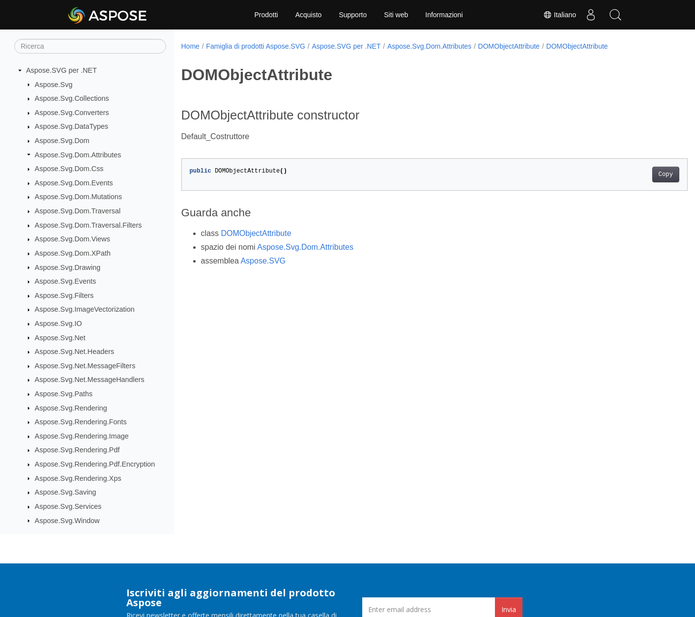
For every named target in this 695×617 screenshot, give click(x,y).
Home (190, 46)
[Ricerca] (90, 46)
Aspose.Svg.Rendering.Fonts (81, 422)
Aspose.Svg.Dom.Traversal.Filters (88, 225)
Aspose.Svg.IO (58, 323)
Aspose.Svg (54, 84)
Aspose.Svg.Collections (72, 98)
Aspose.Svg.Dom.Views (72, 239)
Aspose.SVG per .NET (61, 70)
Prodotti (266, 15)
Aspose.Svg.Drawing (68, 267)
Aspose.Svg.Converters (72, 113)
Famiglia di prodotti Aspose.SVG (255, 46)
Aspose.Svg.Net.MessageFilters (85, 366)
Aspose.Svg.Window (67, 521)
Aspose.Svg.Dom (62, 141)
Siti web (396, 15)
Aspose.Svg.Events (65, 281)
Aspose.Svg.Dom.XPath (73, 253)
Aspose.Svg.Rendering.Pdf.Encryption (95, 464)
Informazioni (444, 15)
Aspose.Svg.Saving (65, 492)
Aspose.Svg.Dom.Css (69, 169)
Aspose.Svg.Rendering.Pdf (77, 450)
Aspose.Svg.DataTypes (72, 126)
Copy (630, 174)
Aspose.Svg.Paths (64, 394)
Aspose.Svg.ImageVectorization (85, 309)
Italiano (559, 14)
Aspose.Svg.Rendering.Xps (78, 478)
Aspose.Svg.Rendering (71, 408)
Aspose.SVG (263, 261)
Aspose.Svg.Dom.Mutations (78, 197)
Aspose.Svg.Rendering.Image (82, 436)
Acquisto (308, 15)
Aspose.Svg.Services (68, 506)
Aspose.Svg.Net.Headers (75, 351)
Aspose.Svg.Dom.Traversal (78, 211)
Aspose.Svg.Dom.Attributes (78, 155)
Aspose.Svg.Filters (64, 295)
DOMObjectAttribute (509, 46)
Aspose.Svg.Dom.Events (74, 183)
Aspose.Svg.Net (60, 338)
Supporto (353, 15)
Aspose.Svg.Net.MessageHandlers (90, 379)
